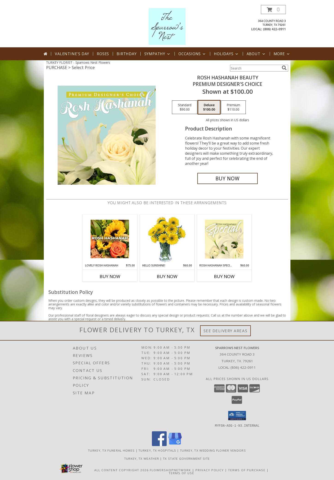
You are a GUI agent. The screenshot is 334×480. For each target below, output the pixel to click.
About (256, 53)
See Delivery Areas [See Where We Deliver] (226, 330)
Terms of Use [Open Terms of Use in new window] (181, 473)
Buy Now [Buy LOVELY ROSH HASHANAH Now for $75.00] (110, 276)
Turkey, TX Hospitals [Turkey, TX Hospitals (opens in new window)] (157, 450)
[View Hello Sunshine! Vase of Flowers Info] (167, 239)
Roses (103, 53)
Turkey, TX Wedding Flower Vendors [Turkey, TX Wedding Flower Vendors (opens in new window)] (213, 450)
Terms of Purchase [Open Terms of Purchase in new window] (247, 470)
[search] (284, 67)
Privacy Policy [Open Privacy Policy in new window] (209, 470)
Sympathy (157, 53)
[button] (273, 9)
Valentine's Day (72, 53)
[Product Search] (255, 68)
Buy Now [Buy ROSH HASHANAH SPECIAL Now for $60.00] (224, 276)
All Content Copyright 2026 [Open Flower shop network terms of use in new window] (121, 470)
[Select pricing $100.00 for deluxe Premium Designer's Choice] (209, 107)
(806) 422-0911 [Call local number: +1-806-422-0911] (274, 29)
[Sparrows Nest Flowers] (167, 26)
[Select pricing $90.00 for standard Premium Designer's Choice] (184, 107)
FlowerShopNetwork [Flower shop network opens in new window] (170, 470)
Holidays (226, 53)
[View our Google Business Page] (175, 444)
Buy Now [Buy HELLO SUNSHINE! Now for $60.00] (167, 276)
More (282, 53)
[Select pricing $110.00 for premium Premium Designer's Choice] (233, 107)
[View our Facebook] (159, 444)
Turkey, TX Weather (141, 458)
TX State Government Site (186, 458)
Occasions (192, 53)
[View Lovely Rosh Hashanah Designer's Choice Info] (110, 239)
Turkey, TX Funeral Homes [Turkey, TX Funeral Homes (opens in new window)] (111, 450)
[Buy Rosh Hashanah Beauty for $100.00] (227, 178)
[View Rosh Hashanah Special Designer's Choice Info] (224, 239)
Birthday (126, 53)
